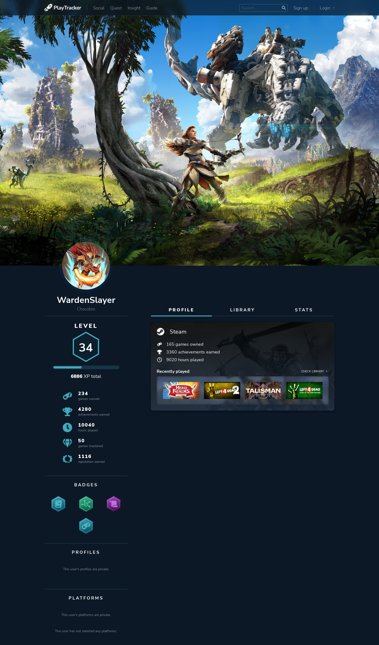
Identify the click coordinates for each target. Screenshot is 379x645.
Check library (315, 371)
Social (98, 8)
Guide (151, 8)
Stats (304, 310)
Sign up (300, 8)
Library (242, 310)
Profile (181, 310)
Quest (116, 8)
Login (327, 8)
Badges (86, 485)
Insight (134, 8)
